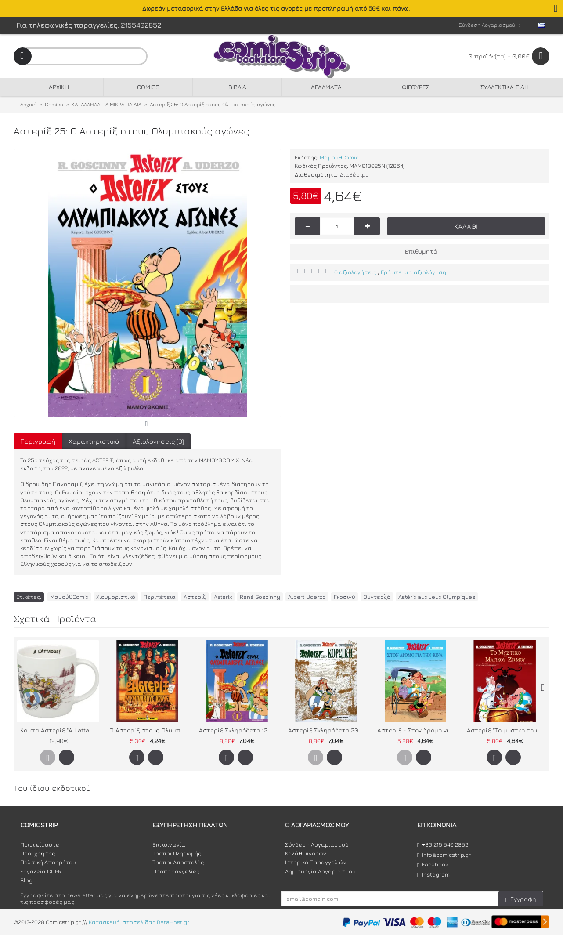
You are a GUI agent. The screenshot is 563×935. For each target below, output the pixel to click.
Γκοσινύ (344, 596)
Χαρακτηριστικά (94, 441)
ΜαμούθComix (69, 596)
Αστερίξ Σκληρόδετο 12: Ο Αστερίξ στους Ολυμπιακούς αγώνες (238, 730)
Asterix (223, 596)
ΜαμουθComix (339, 157)
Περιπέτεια (159, 596)
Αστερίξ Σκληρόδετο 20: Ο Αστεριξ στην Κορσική (327, 730)
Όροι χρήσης (37, 853)
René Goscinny (260, 596)
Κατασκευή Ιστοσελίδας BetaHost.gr (139, 921)
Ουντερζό (376, 596)
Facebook (432, 864)
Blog (26, 880)
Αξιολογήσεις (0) (158, 441)
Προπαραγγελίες (175, 871)
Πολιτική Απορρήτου (48, 862)
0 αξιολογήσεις (355, 271)
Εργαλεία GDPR (40, 871)
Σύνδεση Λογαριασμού (317, 844)
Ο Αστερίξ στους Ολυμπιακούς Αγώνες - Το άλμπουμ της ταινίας (148, 730)
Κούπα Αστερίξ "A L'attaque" (59, 730)
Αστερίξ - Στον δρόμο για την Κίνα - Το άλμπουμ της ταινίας (416, 730)
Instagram (433, 874)
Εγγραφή (520, 899)
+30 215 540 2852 (442, 844)
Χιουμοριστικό (115, 596)
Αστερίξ (195, 596)
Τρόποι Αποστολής (178, 862)
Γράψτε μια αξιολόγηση (413, 271)
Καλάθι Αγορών (305, 853)
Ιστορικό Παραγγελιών (315, 862)
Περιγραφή (37, 441)
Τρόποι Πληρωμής (176, 853)
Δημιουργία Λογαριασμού (320, 871)
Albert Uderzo (307, 596)
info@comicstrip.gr (444, 855)
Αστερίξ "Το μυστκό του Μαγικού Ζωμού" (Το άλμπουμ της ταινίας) (506, 730)
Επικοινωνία (168, 844)
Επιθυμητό (421, 251)
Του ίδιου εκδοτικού (52, 788)
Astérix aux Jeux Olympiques (436, 596)
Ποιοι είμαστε (39, 844)
